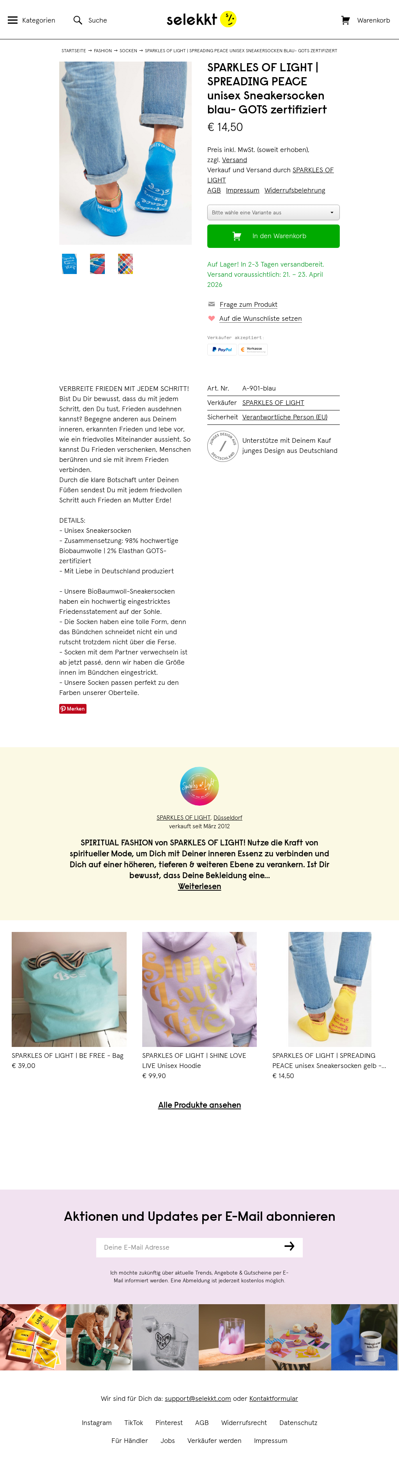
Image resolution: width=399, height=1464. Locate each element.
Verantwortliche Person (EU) (284, 417)
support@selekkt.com (198, 1398)
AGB (202, 1423)
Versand (234, 160)
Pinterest (169, 1423)
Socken (128, 51)
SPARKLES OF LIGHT (273, 403)
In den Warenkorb (279, 236)
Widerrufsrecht (244, 1423)
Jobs (168, 1441)
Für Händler (129, 1441)
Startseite (74, 51)
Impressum (271, 1441)
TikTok (133, 1423)
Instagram (97, 1423)
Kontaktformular (273, 1398)
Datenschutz (298, 1423)
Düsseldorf (228, 818)
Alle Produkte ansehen (199, 1106)
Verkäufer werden (214, 1441)
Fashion (103, 51)
